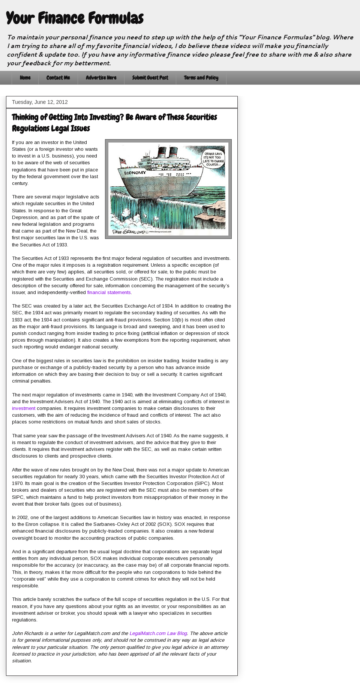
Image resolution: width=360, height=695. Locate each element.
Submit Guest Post (150, 77)
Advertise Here (101, 77)
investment (23, 408)
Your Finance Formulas (74, 18)
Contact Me (58, 77)
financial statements (109, 292)
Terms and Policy (201, 77)
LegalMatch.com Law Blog (158, 633)
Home (25, 77)
